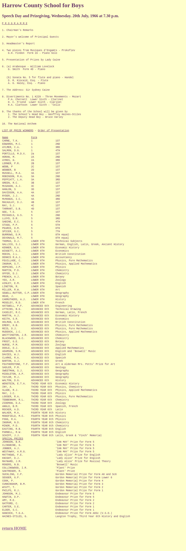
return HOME (14, 528)
